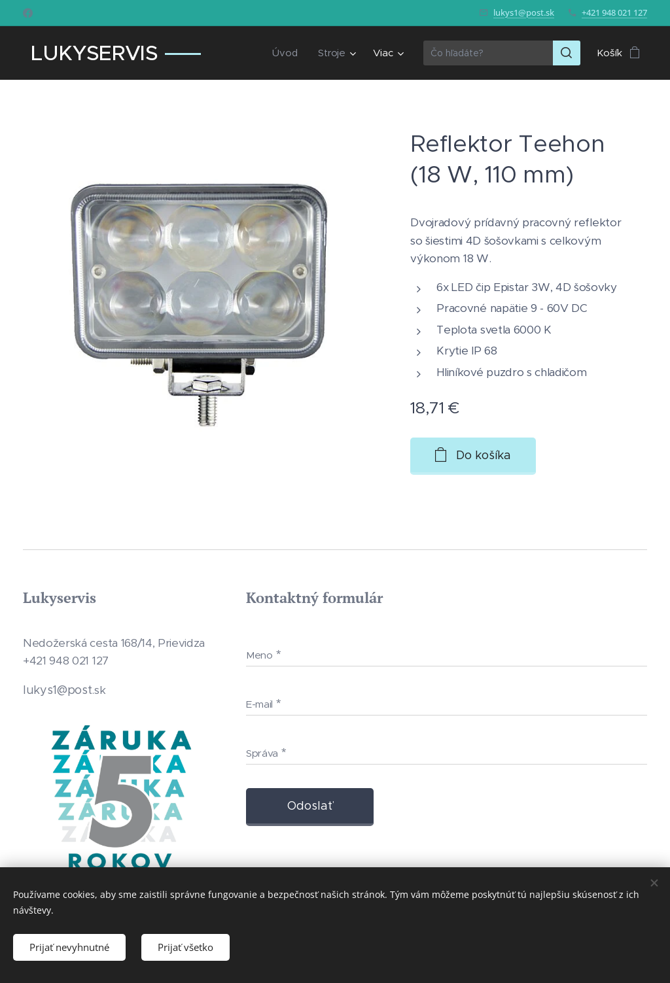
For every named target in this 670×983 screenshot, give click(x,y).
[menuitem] (287, 53)
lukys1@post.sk (523, 12)
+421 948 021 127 (614, 12)
